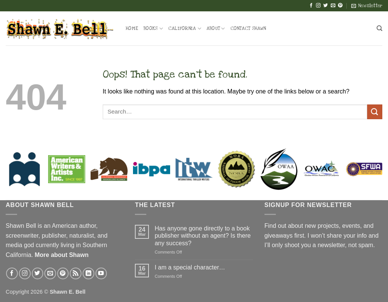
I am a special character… (190, 267)
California (184, 28)
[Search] (379, 28)
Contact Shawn (248, 28)
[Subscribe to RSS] (75, 273)
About (216, 28)
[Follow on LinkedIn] (88, 273)
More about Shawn (61, 255)
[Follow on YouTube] (101, 273)
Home (132, 28)
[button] (366, 5)
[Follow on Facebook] (311, 5)
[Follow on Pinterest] (340, 5)
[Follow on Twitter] (325, 5)
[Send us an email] (333, 5)
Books (153, 28)
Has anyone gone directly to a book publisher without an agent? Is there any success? (203, 235)
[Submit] (374, 111)
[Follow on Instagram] (318, 5)
